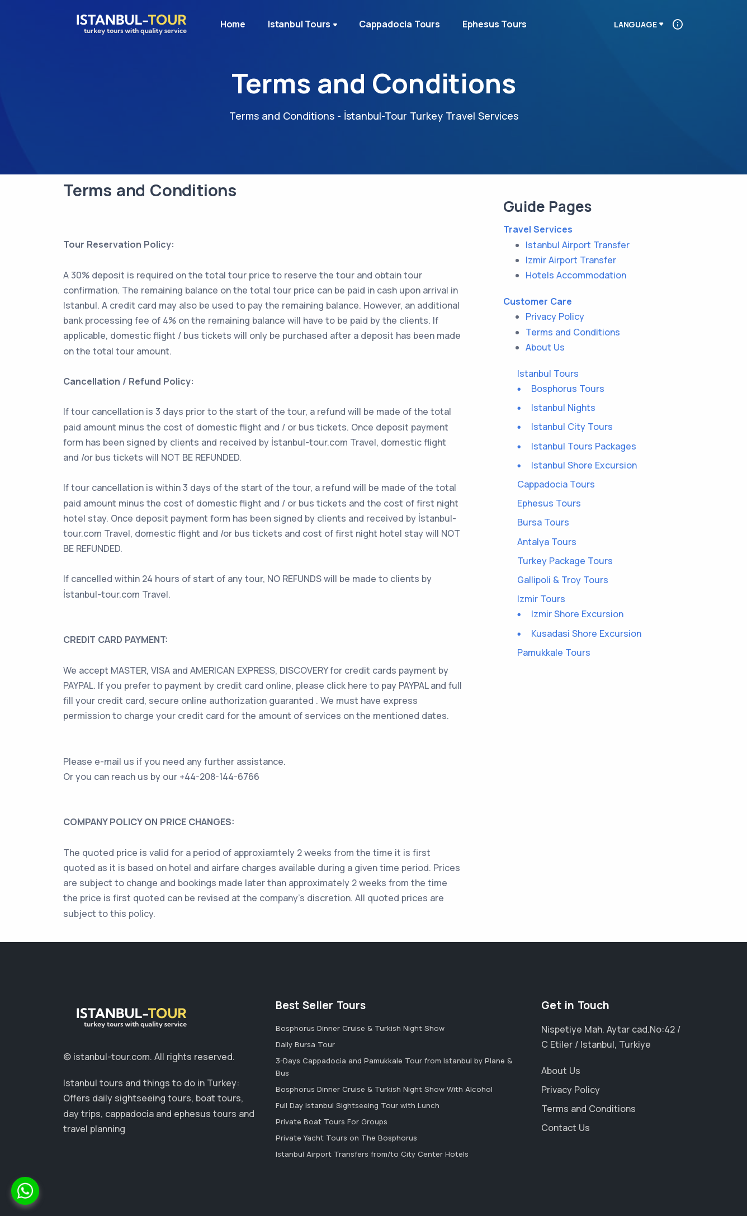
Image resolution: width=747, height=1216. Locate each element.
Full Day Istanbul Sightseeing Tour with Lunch (357, 1105)
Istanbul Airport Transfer (578, 245)
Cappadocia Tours (399, 24)
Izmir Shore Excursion (577, 614)
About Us (545, 347)
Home (232, 24)
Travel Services (538, 229)
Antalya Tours (546, 542)
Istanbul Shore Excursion (584, 465)
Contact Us (565, 1128)
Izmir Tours (541, 599)
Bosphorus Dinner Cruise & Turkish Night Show (360, 1028)
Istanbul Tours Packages (583, 446)
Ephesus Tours (494, 24)
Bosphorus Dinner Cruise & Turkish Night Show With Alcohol (384, 1089)
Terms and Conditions (573, 332)
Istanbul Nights (563, 407)
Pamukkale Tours (553, 652)
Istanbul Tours (303, 25)
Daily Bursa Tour (305, 1044)
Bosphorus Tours (567, 388)
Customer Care (537, 301)
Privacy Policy (555, 316)
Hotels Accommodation (576, 275)
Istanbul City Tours (572, 426)
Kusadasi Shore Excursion (586, 633)
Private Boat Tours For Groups (331, 1121)
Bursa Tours (543, 522)
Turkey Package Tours (565, 561)
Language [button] (635, 24)
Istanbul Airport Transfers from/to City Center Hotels (372, 1154)
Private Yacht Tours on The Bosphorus (346, 1138)
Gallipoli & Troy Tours (562, 580)
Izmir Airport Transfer (571, 260)
